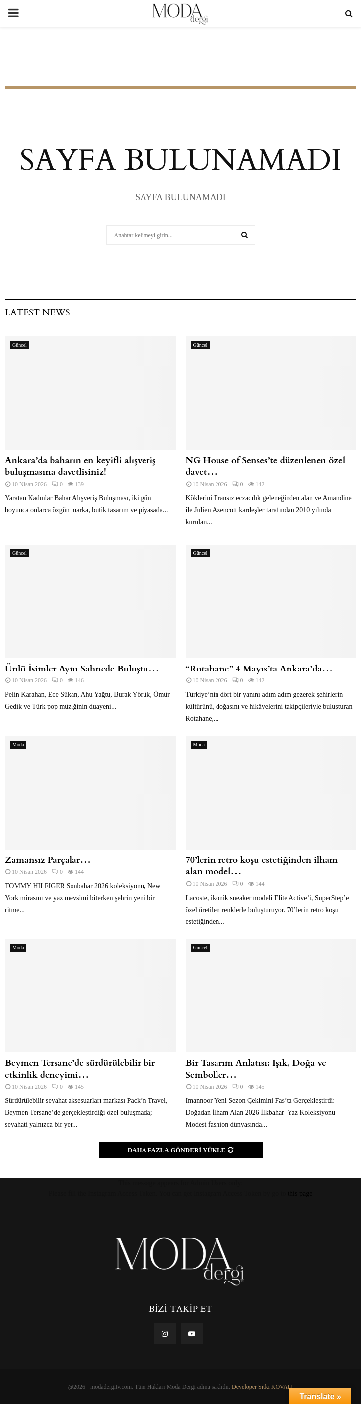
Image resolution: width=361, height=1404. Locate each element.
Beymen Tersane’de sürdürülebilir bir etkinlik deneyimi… (80, 1069)
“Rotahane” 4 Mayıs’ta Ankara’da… (259, 669)
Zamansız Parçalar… (48, 860)
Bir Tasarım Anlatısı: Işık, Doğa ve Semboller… (256, 1069)
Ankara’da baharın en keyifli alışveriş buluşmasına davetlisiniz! (80, 466)
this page (300, 1193)
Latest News (37, 312)
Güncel (19, 345)
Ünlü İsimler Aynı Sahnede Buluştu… (82, 669)
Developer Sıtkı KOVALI (262, 1386)
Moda (18, 744)
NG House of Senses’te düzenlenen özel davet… (266, 466)
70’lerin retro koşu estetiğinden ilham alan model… (262, 866)
